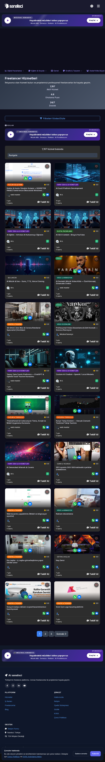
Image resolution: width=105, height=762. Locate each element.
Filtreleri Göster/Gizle (52, 118)
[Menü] (98, 6)
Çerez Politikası (60, 718)
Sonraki (61, 634)
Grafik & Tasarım (72, 71)
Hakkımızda (59, 697)
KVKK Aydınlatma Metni (32, 757)
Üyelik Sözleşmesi (61, 705)
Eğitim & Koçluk (37, 71)
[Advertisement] (52, 47)
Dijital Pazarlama (14, 71)
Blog (6, 709)
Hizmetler (8, 697)
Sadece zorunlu (81, 754)
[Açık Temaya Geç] (91, 6)
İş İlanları (8, 701)
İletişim (57, 701)
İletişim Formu (13, 729)
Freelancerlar (10, 705)
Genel (55, 71)
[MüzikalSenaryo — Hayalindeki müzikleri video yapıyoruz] (52, 20)
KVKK (56, 713)
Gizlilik (56, 709)
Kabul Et (95, 754)
